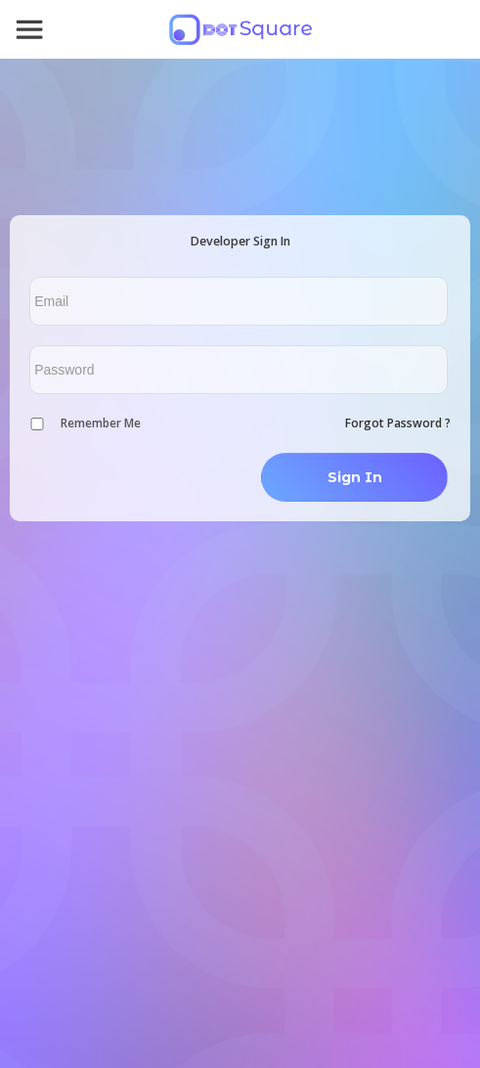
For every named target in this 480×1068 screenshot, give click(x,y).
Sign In (354, 477)
